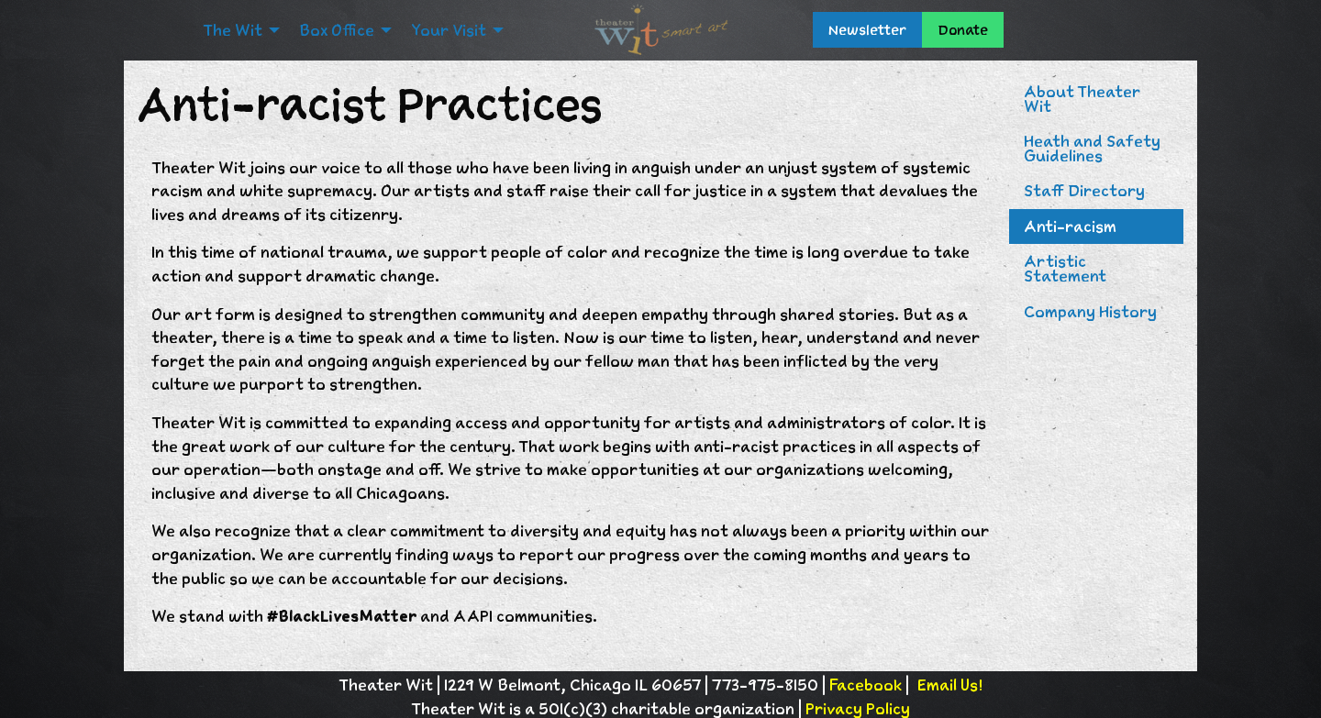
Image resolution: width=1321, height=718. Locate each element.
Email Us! (949, 685)
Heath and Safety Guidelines (1092, 148)
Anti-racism (1070, 226)
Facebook (865, 685)
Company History (1090, 312)
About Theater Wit (1082, 99)
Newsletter (867, 30)
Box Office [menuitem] (336, 30)
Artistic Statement (1065, 268)
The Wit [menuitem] (232, 30)
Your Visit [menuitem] (448, 30)
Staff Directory (1084, 191)
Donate (963, 30)
